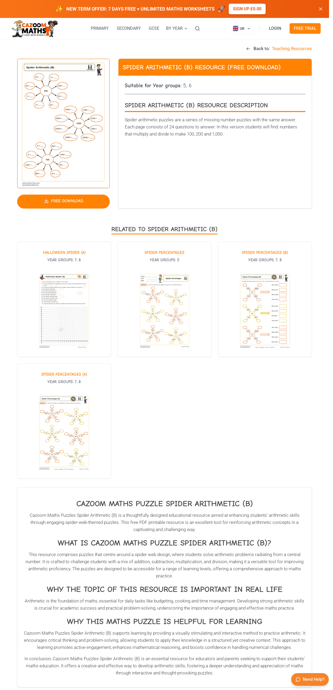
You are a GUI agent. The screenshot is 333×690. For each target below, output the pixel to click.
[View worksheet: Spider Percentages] (164, 299)
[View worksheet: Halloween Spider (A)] (64, 299)
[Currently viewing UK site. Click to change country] (242, 28)
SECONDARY (129, 28)
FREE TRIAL (305, 28)
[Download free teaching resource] (63, 202)
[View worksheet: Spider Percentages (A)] (64, 421)
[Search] (197, 28)
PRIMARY (100, 28)
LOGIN (275, 28)
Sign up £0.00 (247, 8)
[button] (63, 123)
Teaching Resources (292, 48)
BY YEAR (177, 28)
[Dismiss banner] (320, 9)
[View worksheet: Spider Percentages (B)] (265, 299)
